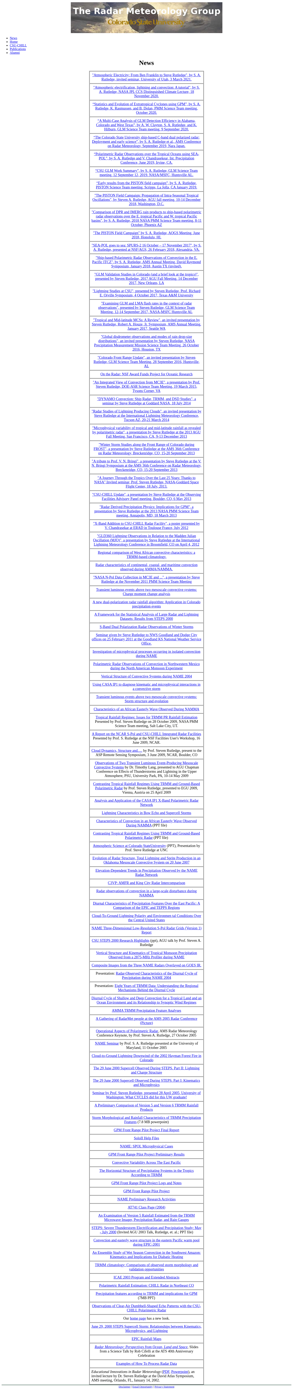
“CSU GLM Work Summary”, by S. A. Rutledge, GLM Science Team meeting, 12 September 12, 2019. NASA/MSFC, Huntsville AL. (146, 173)
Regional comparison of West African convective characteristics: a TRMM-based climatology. (146, 555)
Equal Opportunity (142, 1386)
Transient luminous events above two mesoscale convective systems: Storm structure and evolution (146, 699)
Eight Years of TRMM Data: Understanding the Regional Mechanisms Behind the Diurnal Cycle (156, 988)
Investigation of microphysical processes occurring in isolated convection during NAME (146, 654)
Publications (18, 49)
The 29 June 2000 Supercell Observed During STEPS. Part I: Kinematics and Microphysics (146, 1083)
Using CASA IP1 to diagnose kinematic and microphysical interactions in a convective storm (146, 686)
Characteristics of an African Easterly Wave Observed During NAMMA (146, 709)
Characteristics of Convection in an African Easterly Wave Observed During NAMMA (146, 823)
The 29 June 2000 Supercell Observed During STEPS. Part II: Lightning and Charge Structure (146, 1070)
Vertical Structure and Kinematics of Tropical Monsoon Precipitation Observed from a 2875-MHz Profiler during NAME (146, 955)
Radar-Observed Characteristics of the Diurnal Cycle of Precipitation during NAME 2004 (156, 975)
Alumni (15, 52)
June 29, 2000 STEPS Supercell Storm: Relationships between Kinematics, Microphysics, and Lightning (147, 1328)
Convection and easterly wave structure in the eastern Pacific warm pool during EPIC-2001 (147, 1242)
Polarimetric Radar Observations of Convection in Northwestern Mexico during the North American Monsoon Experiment (146, 666)
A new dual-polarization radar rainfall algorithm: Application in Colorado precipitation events (146, 604)
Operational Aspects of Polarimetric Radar (127, 1031)
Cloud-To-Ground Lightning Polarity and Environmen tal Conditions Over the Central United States (146, 918)
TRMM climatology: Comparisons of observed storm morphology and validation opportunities (146, 1267)
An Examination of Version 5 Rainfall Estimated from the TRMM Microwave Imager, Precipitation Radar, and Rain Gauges (146, 1217)
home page (138, 1318)
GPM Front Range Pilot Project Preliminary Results (146, 1154)
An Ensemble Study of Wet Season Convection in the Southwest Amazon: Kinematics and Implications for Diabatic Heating (146, 1255)
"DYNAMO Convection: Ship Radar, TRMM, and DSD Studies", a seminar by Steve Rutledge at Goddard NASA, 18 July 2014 (146, 401)
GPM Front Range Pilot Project (146, 1191)
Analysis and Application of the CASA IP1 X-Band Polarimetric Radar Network (146, 802)
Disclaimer (124, 1386)
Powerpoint (179, 1372)
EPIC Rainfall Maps (146, 1339)
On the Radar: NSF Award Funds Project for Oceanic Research (147, 374)
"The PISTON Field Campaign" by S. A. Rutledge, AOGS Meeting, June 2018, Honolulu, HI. (146, 235)
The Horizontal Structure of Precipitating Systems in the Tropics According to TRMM (146, 1173)
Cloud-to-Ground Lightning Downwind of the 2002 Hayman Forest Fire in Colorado (146, 1058)
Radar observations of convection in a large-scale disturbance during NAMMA (146, 893)
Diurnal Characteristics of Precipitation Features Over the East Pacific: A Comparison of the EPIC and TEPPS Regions (146, 905)
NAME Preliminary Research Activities (146, 1199)
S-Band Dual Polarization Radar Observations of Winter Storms (146, 627)
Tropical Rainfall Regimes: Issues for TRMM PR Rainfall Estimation (146, 717)
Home (14, 41)
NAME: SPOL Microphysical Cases (146, 1146)
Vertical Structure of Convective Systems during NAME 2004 (146, 676)
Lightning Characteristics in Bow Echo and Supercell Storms (146, 813)
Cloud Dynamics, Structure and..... (117, 751)
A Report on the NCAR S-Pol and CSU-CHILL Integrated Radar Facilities (146, 734)
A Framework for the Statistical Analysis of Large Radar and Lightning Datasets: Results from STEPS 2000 (146, 616)
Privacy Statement (164, 1386)
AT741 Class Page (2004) (146, 1207)
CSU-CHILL (18, 45)
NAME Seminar (107, 1043)
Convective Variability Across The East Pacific (146, 1162)
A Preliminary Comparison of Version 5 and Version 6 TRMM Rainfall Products (147, 1107)
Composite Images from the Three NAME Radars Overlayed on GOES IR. (146, 965)
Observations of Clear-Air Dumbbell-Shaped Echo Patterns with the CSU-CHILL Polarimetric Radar (146, 1308)
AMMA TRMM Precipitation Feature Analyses (146, 1011)
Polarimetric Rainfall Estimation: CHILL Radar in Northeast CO (146, 1285)
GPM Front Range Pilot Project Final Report (146, 1130)
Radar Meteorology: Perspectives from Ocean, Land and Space (141, 1347)
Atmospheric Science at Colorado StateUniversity (129, 846)
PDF (166, 1372)
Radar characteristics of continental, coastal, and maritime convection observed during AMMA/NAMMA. (146, 567)
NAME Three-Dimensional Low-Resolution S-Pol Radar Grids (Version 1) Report (146, 930)
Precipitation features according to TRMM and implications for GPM (146, 1294)
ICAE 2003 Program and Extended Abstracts (146, 1277)
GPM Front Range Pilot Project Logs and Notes (147, 1183)
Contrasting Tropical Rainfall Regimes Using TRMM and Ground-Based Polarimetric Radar (146, 835)
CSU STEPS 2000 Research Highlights (120, 941)
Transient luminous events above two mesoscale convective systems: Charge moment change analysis (146, 592)
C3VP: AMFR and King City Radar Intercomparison (146, 883)
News (13, 38)
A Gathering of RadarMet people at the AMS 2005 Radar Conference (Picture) (146, 1021)
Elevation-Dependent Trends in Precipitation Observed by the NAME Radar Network (146, 872)
